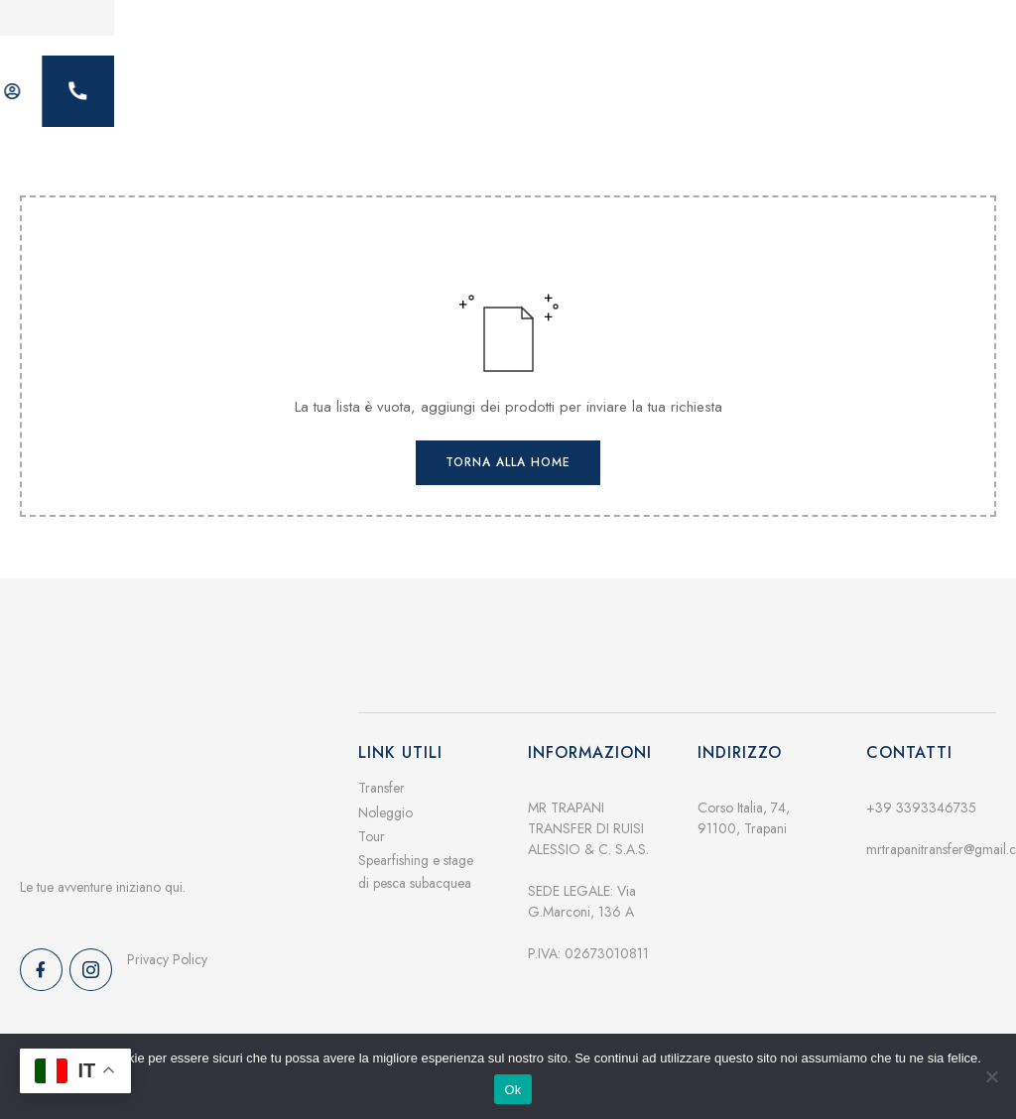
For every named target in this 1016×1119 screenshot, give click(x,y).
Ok (512, 1089)
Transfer (381, 773)
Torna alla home (508, 447)
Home (302, 84)
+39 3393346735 (921, 793)
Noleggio (385, 797)
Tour (371, 820)
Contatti (706, 84)
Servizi (394, 84)
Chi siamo (497, 84)
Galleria (605, 84)
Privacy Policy (167, 944)
